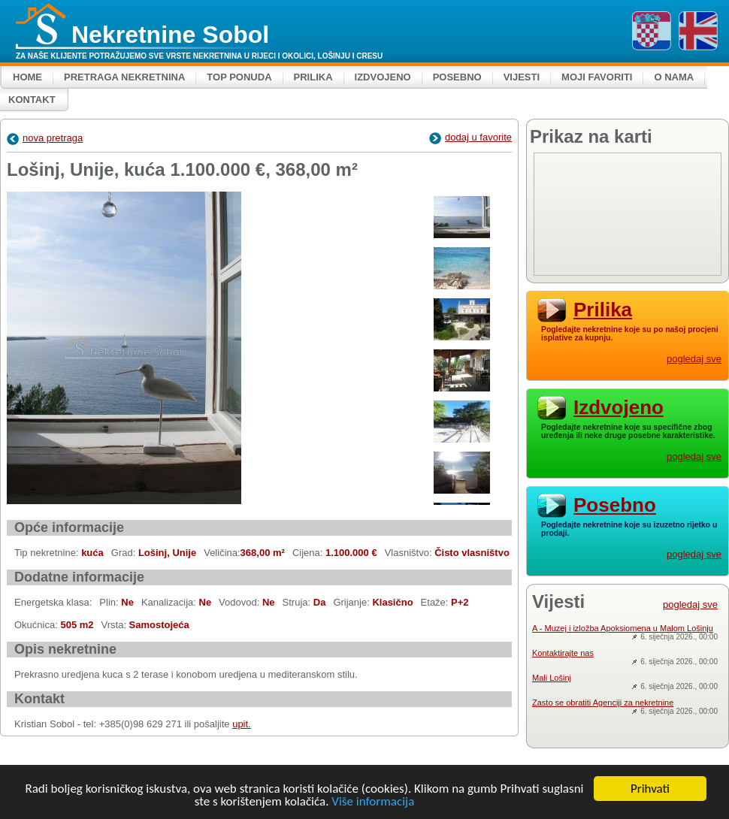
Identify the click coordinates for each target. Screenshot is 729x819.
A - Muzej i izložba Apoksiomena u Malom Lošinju (622, 628)
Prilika (313, 77)
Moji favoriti (596, 77)
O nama (674, 77)
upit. (241, 724)
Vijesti (522, 77)
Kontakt (32, 99)
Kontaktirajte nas (563, 652)
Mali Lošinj (551, 677)
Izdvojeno (383, 77)
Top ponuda (239, 77)
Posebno (457, 77)
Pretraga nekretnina (124, 77)
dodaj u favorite (470, 137)
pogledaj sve (694, 358)
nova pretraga (45, 138)
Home (27, 77)
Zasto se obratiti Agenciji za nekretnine (602, 702)
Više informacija (372, 801)
